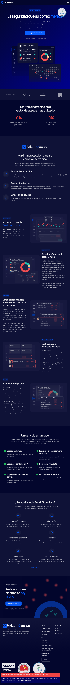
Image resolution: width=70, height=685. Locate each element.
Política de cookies (46, 646)
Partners (44, 634)
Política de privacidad (44, 642)
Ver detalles (35, 575)
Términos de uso (46, 638)
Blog (56, 628)
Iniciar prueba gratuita (34, 33)
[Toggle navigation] (68, 2)
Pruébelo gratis (13, 603)
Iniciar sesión (59, 633)
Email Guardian (45, 628)
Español (45, 659)
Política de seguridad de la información (47, 650)
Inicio (43, 625)
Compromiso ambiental (45, 655)
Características (45, 631)
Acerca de (58, 625)
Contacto (58, 630)
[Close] (58, 674)
